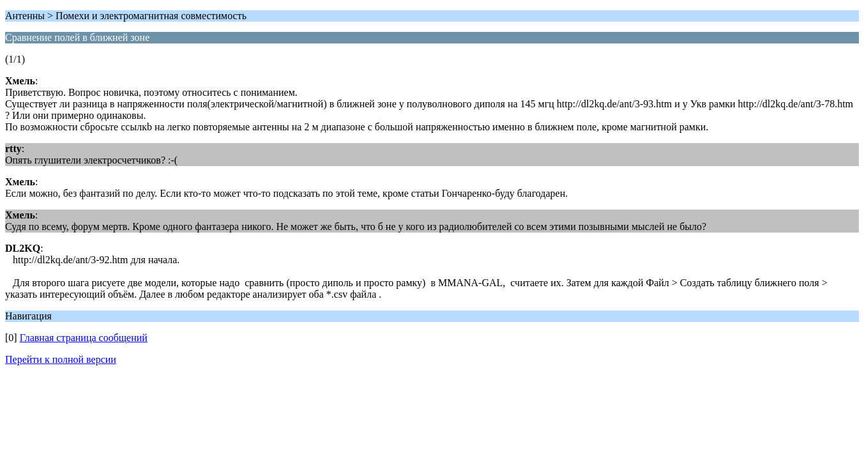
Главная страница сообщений (84, 337)
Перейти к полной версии (60, 359)
